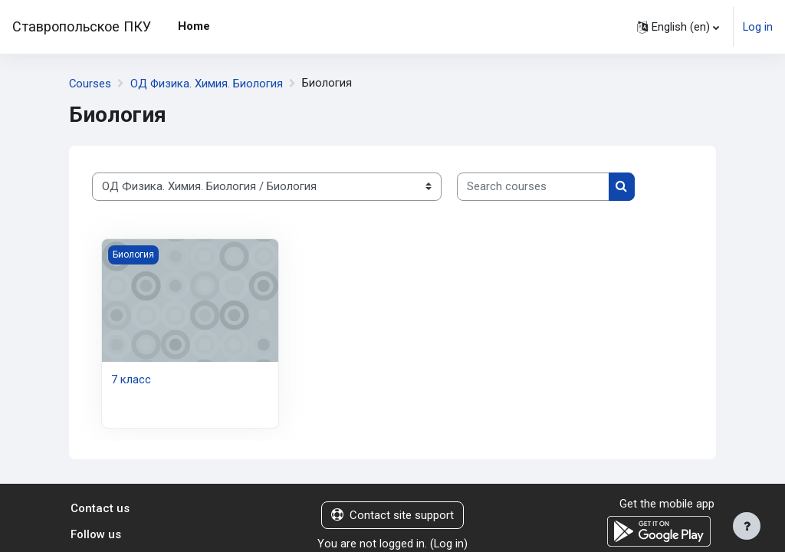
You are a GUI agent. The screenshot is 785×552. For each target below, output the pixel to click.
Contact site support (392, 515)
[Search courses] (533, 186)
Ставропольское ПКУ (81, 26)
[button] (678, 27)
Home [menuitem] (194, 26)
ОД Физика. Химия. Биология (208, 83)
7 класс (131, 379)
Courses (90, 83)
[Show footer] (746, 526)
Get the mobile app (666, 504)
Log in (758, 27)
